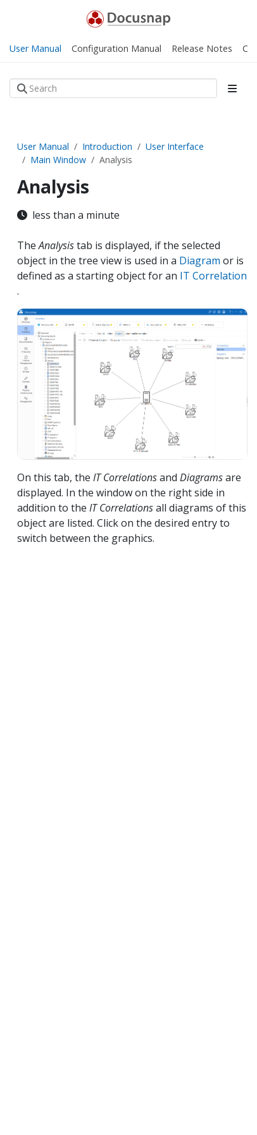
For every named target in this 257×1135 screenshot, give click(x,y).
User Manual (43, 146)
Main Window (58, 160)
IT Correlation (213, 276)
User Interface (175, 146)
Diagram (201, 260)
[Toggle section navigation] (232, 88)
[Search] (113, 88)
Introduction (107, 146)
